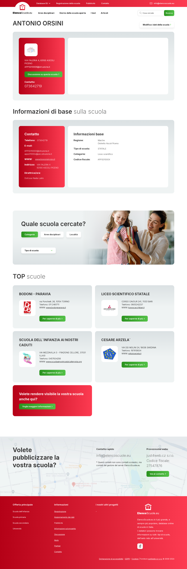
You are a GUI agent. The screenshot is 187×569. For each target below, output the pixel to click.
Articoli (104, 13)
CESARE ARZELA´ (116, 340)
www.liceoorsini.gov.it (45, 159)
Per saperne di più (52, 318)
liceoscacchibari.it (136, 307)
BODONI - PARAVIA (35, 294)
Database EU (42, 3)
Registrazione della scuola (68, 3)
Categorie (30, 234)
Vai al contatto (157, 474)
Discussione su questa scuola (43, 74)
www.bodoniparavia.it (56, 307)
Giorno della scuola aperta (72, 13)
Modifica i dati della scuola (156, 24)
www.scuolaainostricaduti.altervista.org (64, 361)
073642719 (33, 86)
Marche (101, 140)
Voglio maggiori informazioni (36, 406)
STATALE (102, 148)
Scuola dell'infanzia (21, 511)
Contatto (105, 3)
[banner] (22, 8)
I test (93, 13)
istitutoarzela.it (134, 353)
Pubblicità (90, 3)
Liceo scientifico (105, 154)
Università (17, 528)
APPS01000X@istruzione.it (37, 67)
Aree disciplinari (46, 13)
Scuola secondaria (21, 523)
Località (74, 234)
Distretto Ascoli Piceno (108, 143)
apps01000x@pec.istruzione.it (38, 154)
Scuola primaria (19, 517)
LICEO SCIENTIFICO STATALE (125, 294)
